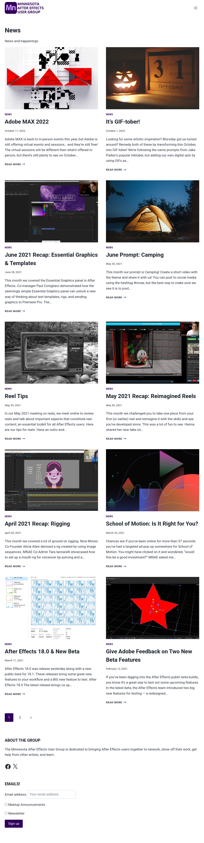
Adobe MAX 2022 (27, 121)
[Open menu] (195, 8)
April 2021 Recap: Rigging (37, 523)
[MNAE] (25, 8)
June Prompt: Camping (135, 255)
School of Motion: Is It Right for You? (152, 523)
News (8, 114)
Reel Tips (16, 396)
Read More (15, 164)
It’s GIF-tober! (123, 121)
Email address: (16, 794)
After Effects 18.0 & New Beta (42, 651)
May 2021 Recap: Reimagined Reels (151, 396)
